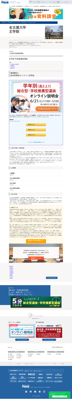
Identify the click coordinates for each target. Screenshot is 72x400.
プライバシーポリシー (43, 363)
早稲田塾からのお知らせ (29, 363)
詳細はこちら (36, 258)
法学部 (11, 270)
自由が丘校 (12, 357)
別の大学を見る (51, 277)
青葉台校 (31, 354)
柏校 (50, 354)
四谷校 (19, 354)
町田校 (19, 357)
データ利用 (54, 363)
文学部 (11, 267)
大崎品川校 (12, 355)
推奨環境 (62, 363)
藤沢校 (39, 354)
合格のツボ (13, 68)
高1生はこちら (31, 134)
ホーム (11, 363)
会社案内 (18, 363)
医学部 (11, 275)
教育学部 (11, 268)
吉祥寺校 (19, 355)
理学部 (11, 274)
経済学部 (11, 271)
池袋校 (11, 354)
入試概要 (12, 65)
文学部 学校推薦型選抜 (16, 53)
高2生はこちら (31, 129)
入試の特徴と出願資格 (15, 64)
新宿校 (11, 359)
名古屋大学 (11, 266)
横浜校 (30, 355)
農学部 (11, 278)
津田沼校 (59, 354)
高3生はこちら (31, 124)
